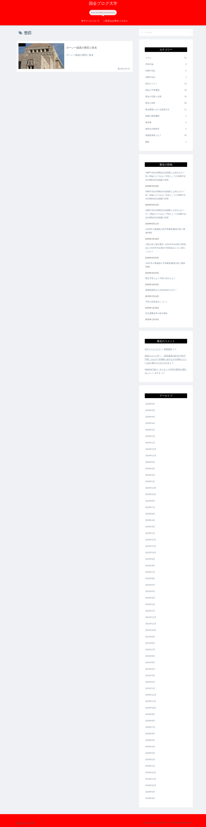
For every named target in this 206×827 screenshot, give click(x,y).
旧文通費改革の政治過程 (156, 313)
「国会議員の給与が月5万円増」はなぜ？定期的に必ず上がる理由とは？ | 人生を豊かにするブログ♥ (166, 359)
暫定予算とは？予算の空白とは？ (160, 278)
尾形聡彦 (168, 349)
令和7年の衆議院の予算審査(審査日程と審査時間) (165, 265)
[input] (166, 32)
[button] (189, 32)
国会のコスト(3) (152, 356)
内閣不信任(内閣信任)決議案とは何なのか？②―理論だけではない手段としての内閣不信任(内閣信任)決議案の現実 (165, 195)
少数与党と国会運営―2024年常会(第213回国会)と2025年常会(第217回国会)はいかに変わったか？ (165, 248)
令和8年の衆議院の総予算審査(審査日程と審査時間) (165, 231)
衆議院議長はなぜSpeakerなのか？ (161, 290)
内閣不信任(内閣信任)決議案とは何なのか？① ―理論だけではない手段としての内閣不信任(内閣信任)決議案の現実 (165, 214)
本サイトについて (153, 349)
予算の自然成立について (156, 302)
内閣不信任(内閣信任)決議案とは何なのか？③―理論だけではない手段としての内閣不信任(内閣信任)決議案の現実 (165, 176)
